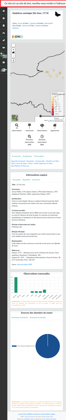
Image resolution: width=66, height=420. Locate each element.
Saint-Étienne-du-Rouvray (20, 166)
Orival (13, 163)
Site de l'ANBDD (27, 414)
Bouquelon (30, 161)
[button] (13, 53)
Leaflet (50, 121)
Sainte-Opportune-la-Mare (43, 163)
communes (16, 156)
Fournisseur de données (20, 317)
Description (17, 180)
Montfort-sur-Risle (52, 161)
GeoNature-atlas (28, 419)
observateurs (39, 156)
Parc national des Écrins (49, 419)
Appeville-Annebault (18, 161)
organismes (27, 156)
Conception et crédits (39, 414)
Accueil (20, 414)
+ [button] (13, 49)
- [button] (13, 56)
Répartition (26, 180)
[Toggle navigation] (5, 8)
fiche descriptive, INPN (24, 264)
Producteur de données (38, 317)
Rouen (30, 163)
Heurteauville (40, 161)
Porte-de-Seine (22, 163)
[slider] (40, 116)
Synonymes (36, 180)
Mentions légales (50, 414)
